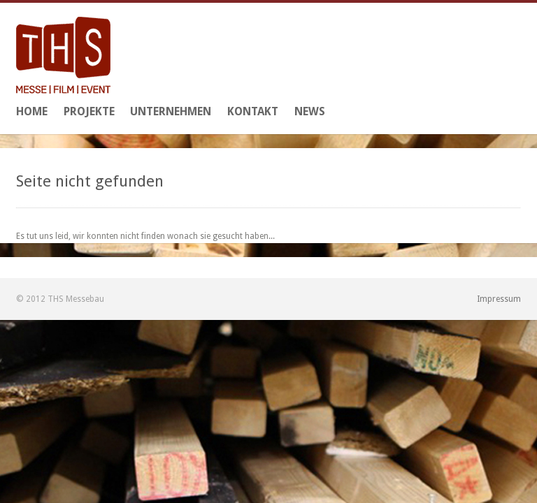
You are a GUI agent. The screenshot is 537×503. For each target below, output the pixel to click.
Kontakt (252, 111)
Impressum (499, 299)
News (309, 111)
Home (32, 111)
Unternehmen (170, 111)
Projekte (89, 111)
